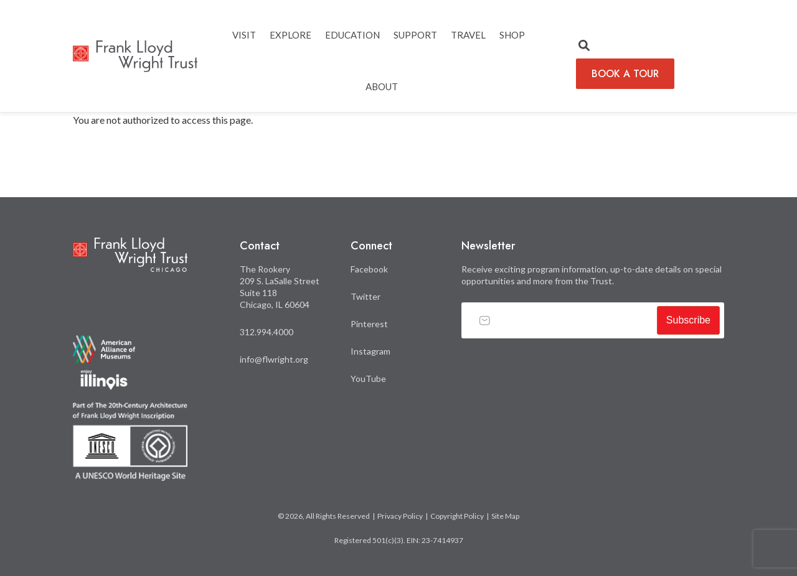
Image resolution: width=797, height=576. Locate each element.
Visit (244, 34)
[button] (584, 46)
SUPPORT (415, 34)
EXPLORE (290, 34)
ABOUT (381, 86)
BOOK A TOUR (625, 74)
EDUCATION (352, 34)
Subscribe (688, 320)
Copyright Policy (457, 516)
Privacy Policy (400, 516)
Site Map (505, 516)
